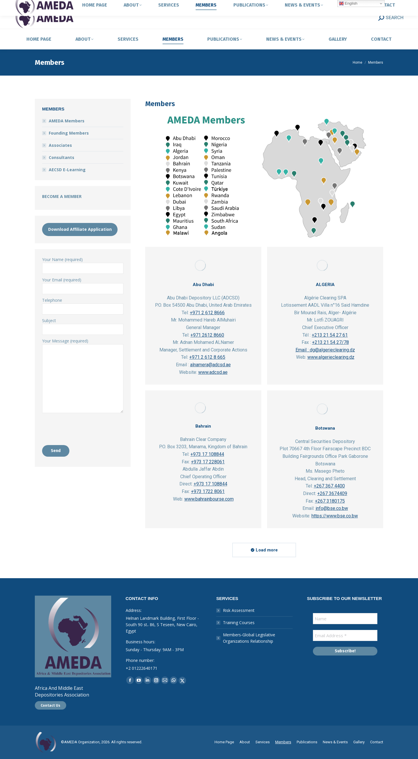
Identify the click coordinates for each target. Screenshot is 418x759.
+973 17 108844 (207, 454)
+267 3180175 (330, 501)
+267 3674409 (332, 493)
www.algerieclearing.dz (330, 357)
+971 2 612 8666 (207, 312)
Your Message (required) (82, 344)
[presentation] (86, 427)
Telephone (82, 304)
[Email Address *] (345, 635)
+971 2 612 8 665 (207, 357)
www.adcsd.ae (213, 372)
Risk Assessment (239, 610)
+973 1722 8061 (208, 491)
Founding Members (69, 133)
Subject (82, 325)
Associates (60, 145)
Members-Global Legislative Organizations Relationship (249, 638)
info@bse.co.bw (332, 508)
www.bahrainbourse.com (209, 499)
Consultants (61, 157)
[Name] (345, 618)
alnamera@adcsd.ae (210, 364)
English (348, 3)
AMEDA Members (66, 121)
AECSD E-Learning (67, 169)
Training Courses (239, 622)
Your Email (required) (82, 284)
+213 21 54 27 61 (330, 335)
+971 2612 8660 (207, 335)
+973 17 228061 (208, 462)
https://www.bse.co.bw (334, 516)
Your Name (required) (82, 264)
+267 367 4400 (329, 486)
